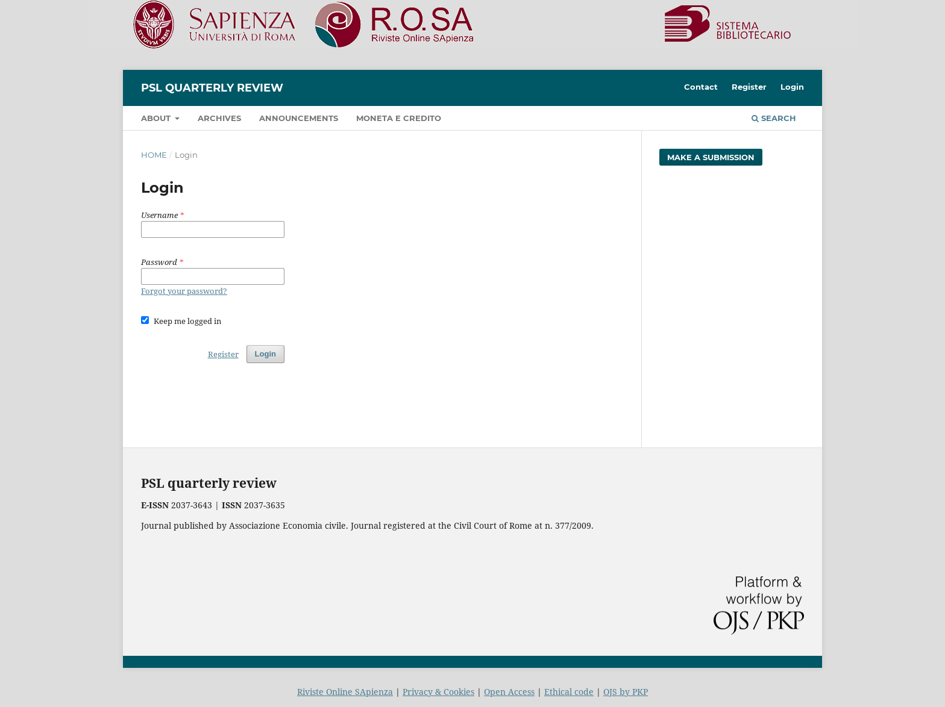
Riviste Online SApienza (345, 691)
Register (749, 87)
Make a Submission (711, 157)
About (157, 118)
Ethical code (569, 691)
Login (792, 87)
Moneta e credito (398, 118)
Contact (701, 87)
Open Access (509, 691)
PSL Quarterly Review (212, 88)
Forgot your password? (184, 290)
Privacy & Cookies (438, 691)
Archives (219, 118)
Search (774, 118)
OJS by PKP (625, 691)
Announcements (298, 118)
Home (154, 155)
